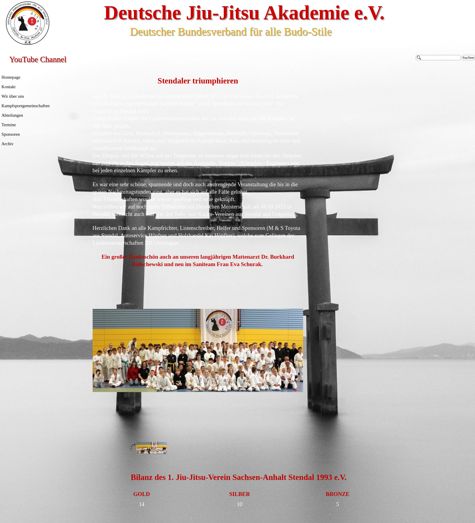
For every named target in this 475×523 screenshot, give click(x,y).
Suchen (468, 57)
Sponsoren (10, 134)
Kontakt (8, 86)
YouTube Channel (37, 59)
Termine (8, 124)
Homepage (10, 77)
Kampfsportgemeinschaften (25, 105)
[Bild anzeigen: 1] (152, 448)
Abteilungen (12, 115)
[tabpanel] (198, 172)
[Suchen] (438, 57)
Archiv (7, 143)
